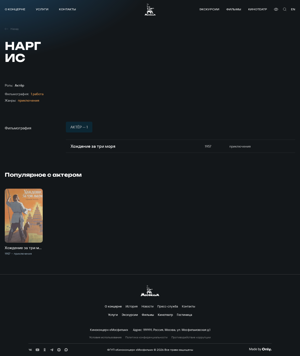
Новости (147, 306)
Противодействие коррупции (191, 337)
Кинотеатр (257, 9)
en (293, 9)
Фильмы (233, 9)
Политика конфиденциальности (146, 337)
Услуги (42, 9)
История (132, 306)
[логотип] (150, 9)
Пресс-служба (167, 306)
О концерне (15, 9)
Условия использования (105, 337)
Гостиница (184, 315)
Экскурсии (209, 9)
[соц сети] (30, 350)
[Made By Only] (260, 349)
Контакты (67, 9)
